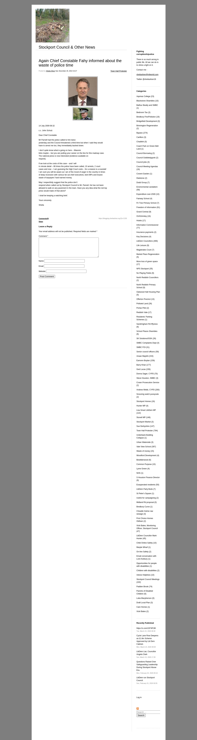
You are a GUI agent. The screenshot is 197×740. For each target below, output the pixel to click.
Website (42, 275)
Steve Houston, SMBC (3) (147, 378)
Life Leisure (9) (143, 245)
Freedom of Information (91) (148, 207)
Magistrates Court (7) (145, 250)
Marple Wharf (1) (144, 547)
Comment (43, 236)
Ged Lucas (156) (144, 369)
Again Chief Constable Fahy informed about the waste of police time (80, 62)
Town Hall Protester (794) (147, 431)
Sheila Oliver (50, 71)
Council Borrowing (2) (146, 153)
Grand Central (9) (144, 212)
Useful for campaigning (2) (148, 498)
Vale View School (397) (146, 447)
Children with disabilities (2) (148, 570)
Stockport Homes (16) (146, 401)
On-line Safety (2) (144, 552)
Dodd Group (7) (143, 182)
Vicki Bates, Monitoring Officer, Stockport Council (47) (147, 528)
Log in (139, 697)
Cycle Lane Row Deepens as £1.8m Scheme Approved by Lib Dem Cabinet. (147, 641)
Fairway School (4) (144, 198)
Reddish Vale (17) (144, 312)
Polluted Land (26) (144, 303)
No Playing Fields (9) (145, 273)
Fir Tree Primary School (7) (148, 203)
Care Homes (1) (143, 607)
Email (41, 270)
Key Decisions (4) (144, 237)
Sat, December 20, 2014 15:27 (66, 71)
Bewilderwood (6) (144, 460)
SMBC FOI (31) (143, 347)
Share (41, 221)
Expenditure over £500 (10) (148, 194)
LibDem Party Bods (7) (146, 489)
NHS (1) (140, 473)
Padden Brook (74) (144, 586)
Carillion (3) (141, 137)
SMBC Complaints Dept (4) (148, 343)
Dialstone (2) (142, 178)
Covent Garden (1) (144, 174)
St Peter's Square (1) (145, 493)
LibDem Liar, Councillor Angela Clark (146, 654)
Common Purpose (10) (146, 464)
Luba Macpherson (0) (145, 598)
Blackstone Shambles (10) (148, 101)
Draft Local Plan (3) (145, 602)
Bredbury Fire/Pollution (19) (148, 117)
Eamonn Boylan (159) (146, 360)
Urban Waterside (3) (145, 442)
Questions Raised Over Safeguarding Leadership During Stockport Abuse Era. (147, 667)
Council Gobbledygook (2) (147, 158)
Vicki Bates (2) (143, 611)
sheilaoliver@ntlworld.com (148, 74)
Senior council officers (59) (148, 352)
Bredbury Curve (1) (145, 507)
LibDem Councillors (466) (147, 241)
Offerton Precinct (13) (146, 299)
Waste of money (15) (145, 451)
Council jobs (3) (143, 162)
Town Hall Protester (118, 71)
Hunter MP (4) (142, 406)
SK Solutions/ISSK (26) (146, 338)
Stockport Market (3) (145, 422)
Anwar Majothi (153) (145, 356)
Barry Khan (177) (144, 365)
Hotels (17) (141, 220)
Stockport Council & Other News (67, 47)
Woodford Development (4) (148, 455)
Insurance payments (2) (146, 232)
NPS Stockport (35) (145, 269)
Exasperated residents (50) (148, 485)
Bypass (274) (142, 133)
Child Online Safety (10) (147, 543)
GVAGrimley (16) (144, 216)
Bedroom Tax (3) (143, 112)
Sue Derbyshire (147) (145, 426)
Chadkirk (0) (142, 142)
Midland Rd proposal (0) (147, 502)
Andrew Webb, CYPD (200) (148, 390)
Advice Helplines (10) (145, 575)
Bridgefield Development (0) (148, 121)
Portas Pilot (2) (143, 308)
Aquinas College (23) (145, 96)
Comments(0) (44, 218)
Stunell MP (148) (144, 417)
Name (41, 265)
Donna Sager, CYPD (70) (147, 374)
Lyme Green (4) (143, 469)
